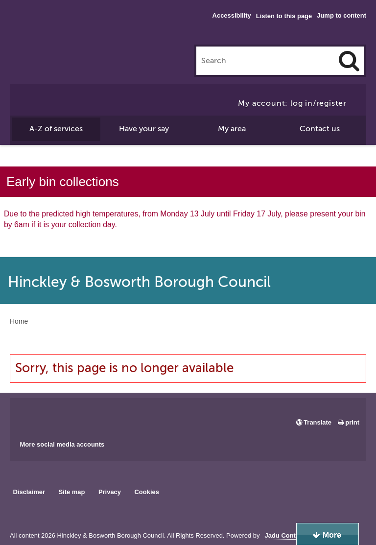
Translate (317, 422)
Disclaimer (29, 492)
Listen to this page (284, 16)
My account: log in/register (292, 103)
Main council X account (58, 416)
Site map (71, 492)
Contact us (320, 128)
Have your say (144, 128)
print (352, 422)
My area (232, 128)
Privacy (109, 492)
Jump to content (341, 15)
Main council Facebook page (27, 416)
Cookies (147, 492)
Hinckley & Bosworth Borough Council (50, 27)
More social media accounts (62, 444)
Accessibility (231, 15)
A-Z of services (56, 128)
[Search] (349, 60)
